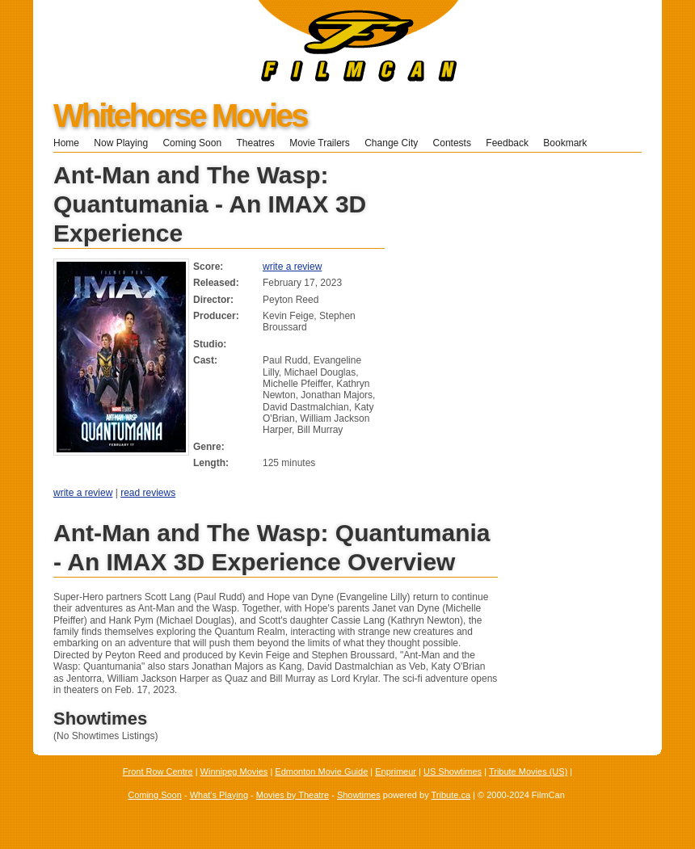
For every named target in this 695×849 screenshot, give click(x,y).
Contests (452, 143)
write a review (292, 266)
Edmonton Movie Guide (321, 771)
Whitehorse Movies (180, 115)
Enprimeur (395, 771)
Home (66, 143)
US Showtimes (452, 771)
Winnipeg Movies (234, 771)
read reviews (147, 492)
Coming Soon (191, 143)
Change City (391, 143)
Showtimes (359, 795)
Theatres (255, 143)
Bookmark (570, 143)
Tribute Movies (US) (528, 771)
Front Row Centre (158, 771)
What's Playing (219, 795)
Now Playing (121, 143)
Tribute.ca (451, 795)
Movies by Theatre (292, 795)
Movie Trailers (319, 143)
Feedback (507, 143)
